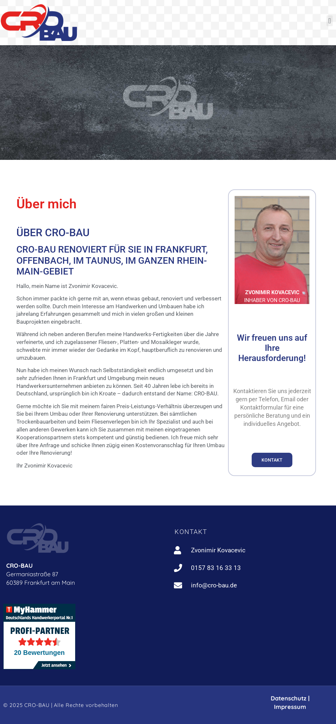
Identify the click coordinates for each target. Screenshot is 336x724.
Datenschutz (288, 698)
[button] (329, 20)
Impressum (290, 707)
